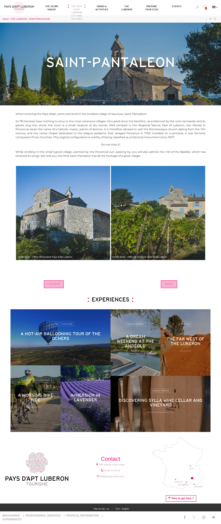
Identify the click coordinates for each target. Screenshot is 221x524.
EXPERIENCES (12, 519)
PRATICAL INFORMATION (83, 515)
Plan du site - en (102, 509)
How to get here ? (181, 498)
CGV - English (122, 509)
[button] (77, 7)
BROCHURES (11, 515)
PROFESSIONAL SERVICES (43, 515)
